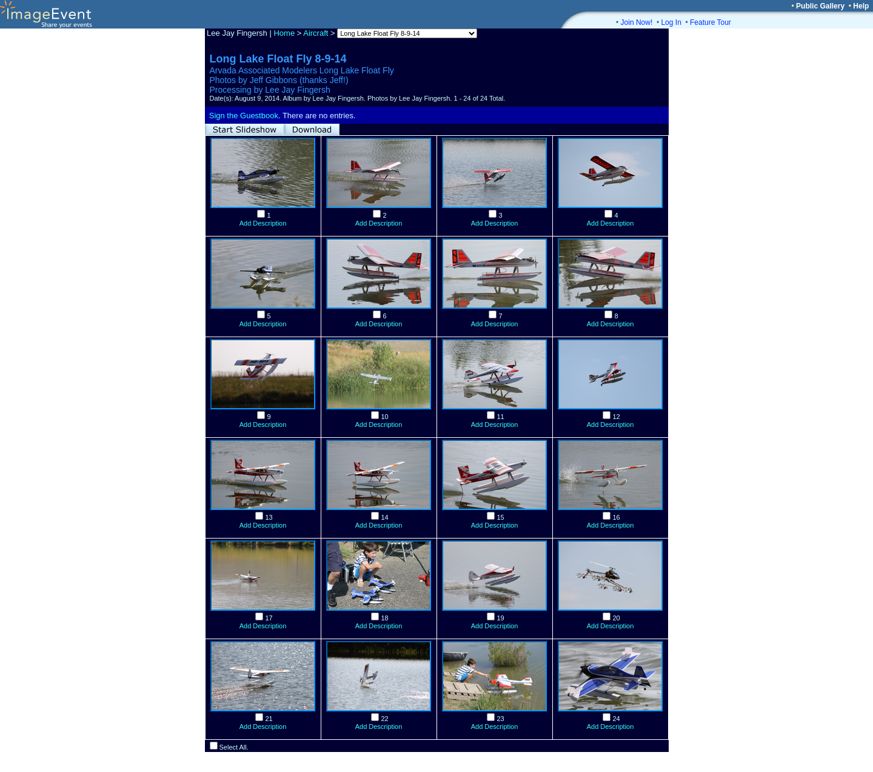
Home (284, 33)
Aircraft (315, 33)
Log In (671, 22)
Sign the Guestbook (243, 115)
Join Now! (637, 22)
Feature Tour (710, 22)
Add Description (263, 223)
